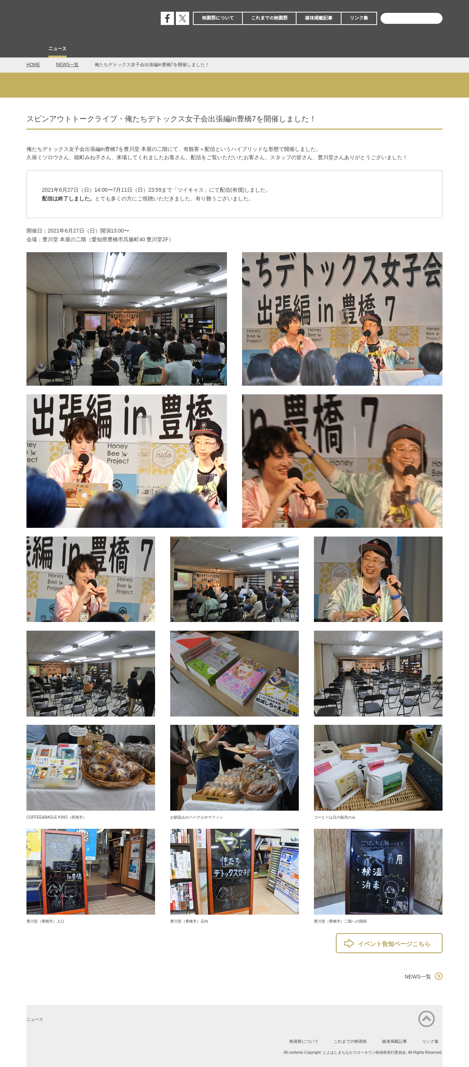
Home (33, 49)
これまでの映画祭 (269, 18)
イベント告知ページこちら (394, 944)
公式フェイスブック (167, 18)
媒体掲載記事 (318, 18)
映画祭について (218, 18)
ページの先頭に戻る (426, 1019)
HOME (33, 64)
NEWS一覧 (67, 64)
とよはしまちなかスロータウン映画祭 (83, 19)
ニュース (57, 48)
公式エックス (182, 18)
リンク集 (359, 18)
